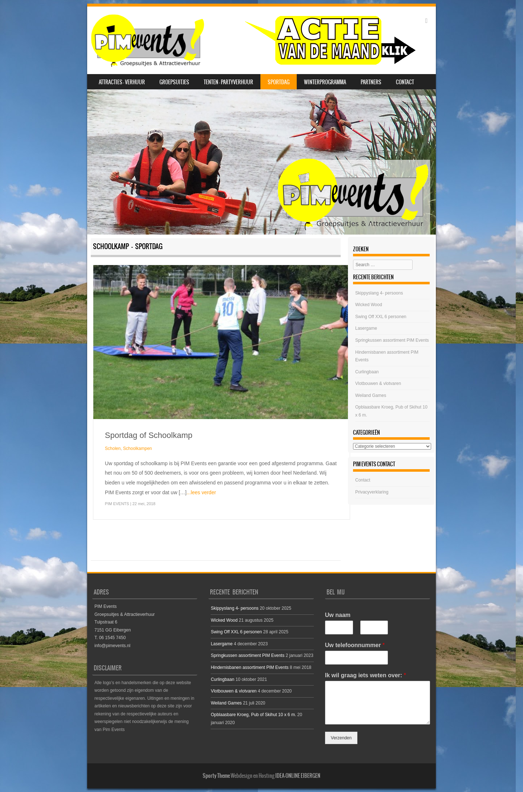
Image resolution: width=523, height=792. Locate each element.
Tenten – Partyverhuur (228, 82)
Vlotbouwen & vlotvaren (378, 383)
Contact (405, 82)
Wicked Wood (368, 304)
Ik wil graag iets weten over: (365, 675)
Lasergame (366, 328)
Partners (371, 82)
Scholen (113, 448)
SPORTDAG (278, 82)
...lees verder (201, 492)
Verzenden (341, 737)
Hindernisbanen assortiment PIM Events (249, 667)
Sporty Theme (216, 776)
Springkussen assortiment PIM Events (392, 340)
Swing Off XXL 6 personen (380, 316)
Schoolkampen (137, 448)
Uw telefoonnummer (355, 645)
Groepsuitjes (174, 82)
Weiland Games (370, 395)
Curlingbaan (367, 371)
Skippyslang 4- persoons (379, 293)
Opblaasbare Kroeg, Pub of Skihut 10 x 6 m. (253, 714)
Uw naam (337, 615)
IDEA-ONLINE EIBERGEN (297, 776)
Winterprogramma (325, 82)
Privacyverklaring (371, 492)
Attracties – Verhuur (122, 82)
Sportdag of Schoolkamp (148, 435)
